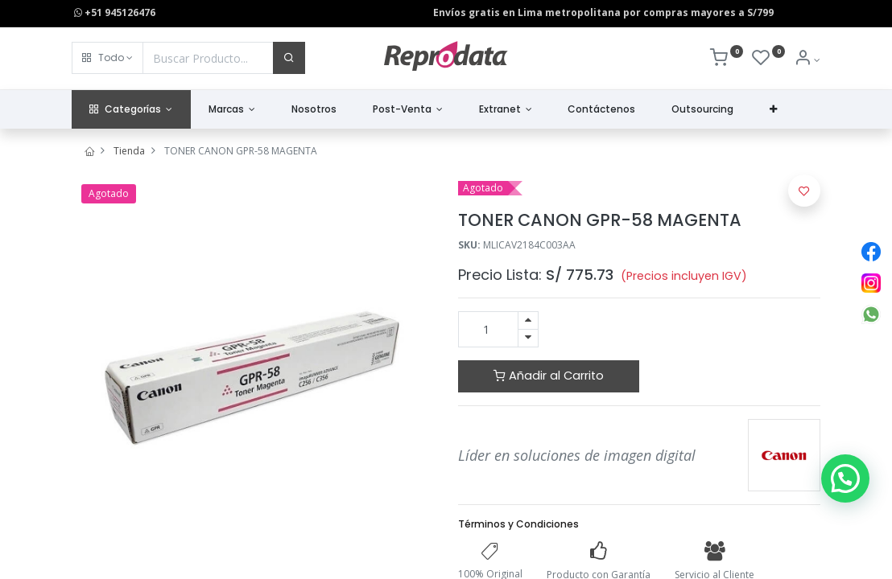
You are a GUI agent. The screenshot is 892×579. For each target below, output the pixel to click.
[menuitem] (314, 109)
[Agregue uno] (528, 320)
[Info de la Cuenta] (807, 60)
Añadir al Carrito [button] (548, 376)
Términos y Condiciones (518, 524)
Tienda (129, 151)
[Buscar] (289, 58)
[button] (107, 58)
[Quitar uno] (528, 338)
